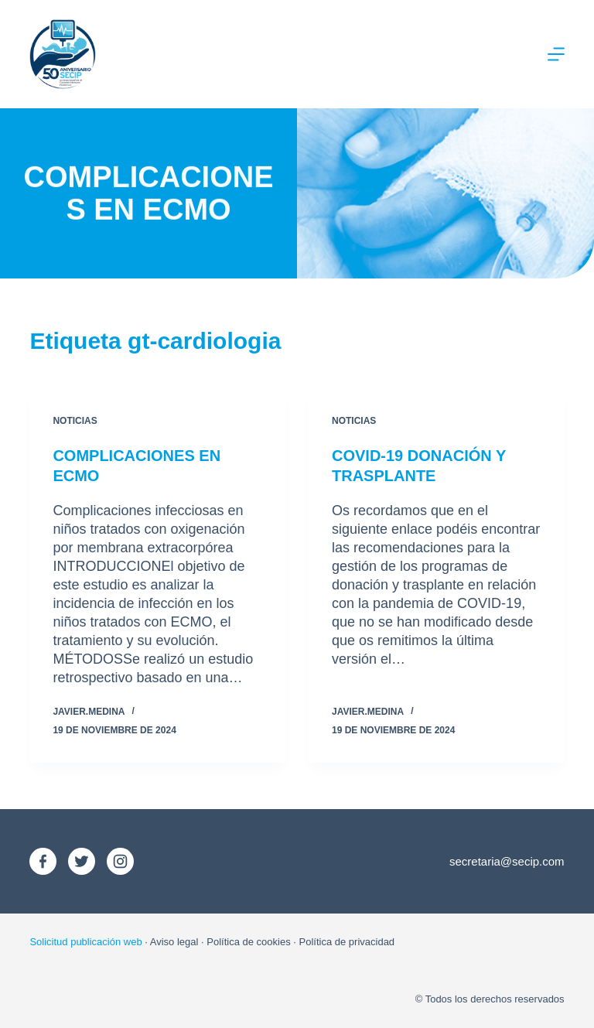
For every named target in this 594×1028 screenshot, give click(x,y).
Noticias (75, 420)
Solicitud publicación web (85, 942)
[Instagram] (120, 861)
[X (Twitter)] (81, 861)
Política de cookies (248, 942)
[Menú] (556, 54)
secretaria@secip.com (507, 861)
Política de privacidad (347, 942)
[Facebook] (42, 861)
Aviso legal (174, 942)
